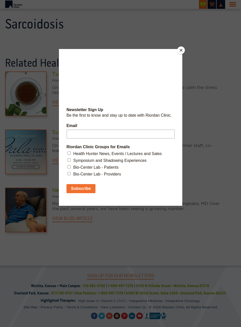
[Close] (181, 50)
